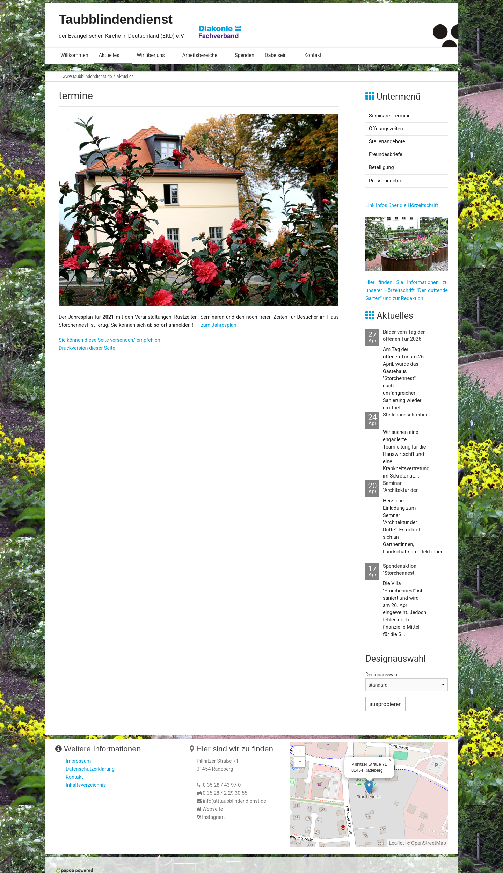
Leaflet (396, 843)
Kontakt (313, 55)
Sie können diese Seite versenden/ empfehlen (109, 340)
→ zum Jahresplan (215, 325)
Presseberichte (385, 181)
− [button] (300, 762)
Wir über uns (151, 55)
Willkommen (74, 55)
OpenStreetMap (428, 843)
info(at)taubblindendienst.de (234, 801)
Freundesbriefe (385, 155)
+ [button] (300, 751)
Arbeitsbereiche (199, 55)
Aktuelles (109, 55)
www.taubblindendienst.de (87, 76)
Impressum (78, 761)
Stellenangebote (387, 142)
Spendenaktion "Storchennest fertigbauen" (399, 573)
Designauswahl (382, 674)
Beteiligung (381, 167)
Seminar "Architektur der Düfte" (400, 490)
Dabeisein (276, 55)
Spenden (244, 55)
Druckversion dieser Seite (87, 348)
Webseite (212, 809)
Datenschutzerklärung (90, 769)
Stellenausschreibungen (410, 415)
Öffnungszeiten (386, 129)
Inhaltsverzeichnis (86, 785)
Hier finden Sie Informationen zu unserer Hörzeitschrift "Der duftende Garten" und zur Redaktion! (406, 290)
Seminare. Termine (390, 116)
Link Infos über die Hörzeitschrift (401, 206)
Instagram (213, 817)
